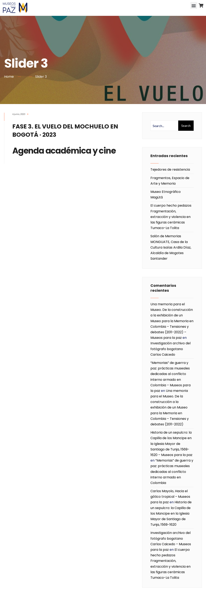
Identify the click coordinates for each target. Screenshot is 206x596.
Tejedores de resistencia (170, 169)
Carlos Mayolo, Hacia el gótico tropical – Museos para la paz (170, 497)
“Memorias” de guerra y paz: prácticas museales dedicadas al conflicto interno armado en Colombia (171, 471)
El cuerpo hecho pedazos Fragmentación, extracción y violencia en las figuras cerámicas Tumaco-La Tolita (170, 216)
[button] (193, 5)
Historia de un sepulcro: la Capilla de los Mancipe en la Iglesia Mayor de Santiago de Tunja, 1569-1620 (171, 513)
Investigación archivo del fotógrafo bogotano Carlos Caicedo (170, 349)
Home (9, 76)
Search (186, 125)
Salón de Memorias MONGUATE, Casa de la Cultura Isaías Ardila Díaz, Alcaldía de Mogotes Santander (170, 247)
